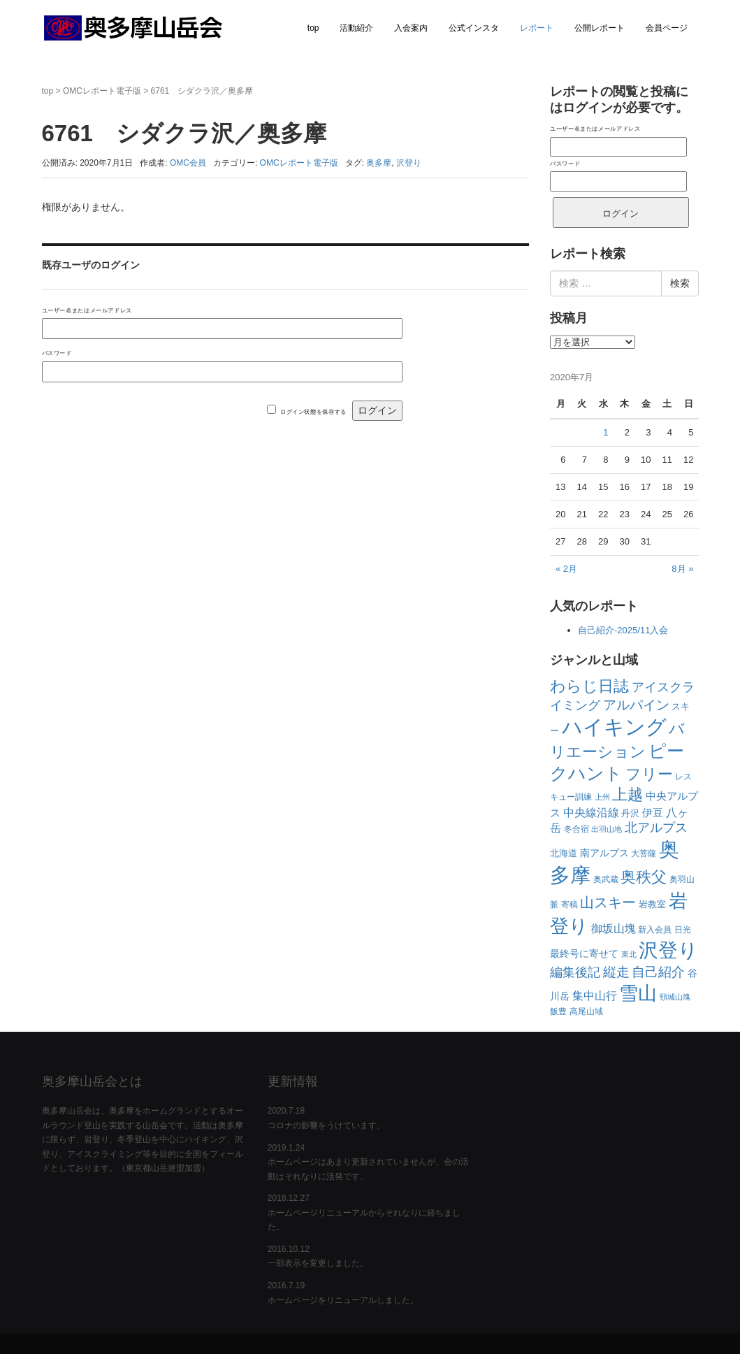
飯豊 (558, 1011)
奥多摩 (378, 163)
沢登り (408, 163)
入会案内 (411, 28)
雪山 (638, 993)
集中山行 (594, 996)
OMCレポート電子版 (102, 91)
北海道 (563, 853)
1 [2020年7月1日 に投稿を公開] (605, 432)
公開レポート (599, 28)
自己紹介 (658, 972)
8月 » (682, 568)
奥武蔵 (605, 879)
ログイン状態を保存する (313, 411)
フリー (649, 774)
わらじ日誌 (589, 686)
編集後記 (575, 972)
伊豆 (652, 813)
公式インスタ (474, 28)
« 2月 (566, 568)
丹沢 (630, 813)
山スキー (608, 902)
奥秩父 (644, 877)
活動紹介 (356, 28)
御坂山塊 (613, 929)
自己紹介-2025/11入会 (623, 630)
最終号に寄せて (584, 953)
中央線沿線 (591, 812)
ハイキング (614, 726)
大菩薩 (643, 853)
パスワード (57, 353)
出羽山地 (606, 829)
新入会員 (655, 930)
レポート (536, 28)
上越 (627, 794)
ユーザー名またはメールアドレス (87, 310)
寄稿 (569, 904)
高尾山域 (586, 1011)
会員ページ (667, 28)
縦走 (616, 972)
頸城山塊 (675, 997)
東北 (629, 954)
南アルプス (604, 852)
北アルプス (656, 828)
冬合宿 (576, 829)
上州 (602, 797)
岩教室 (652, 904)
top (313, 28)
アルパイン (636, 705)
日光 (682, 930)
